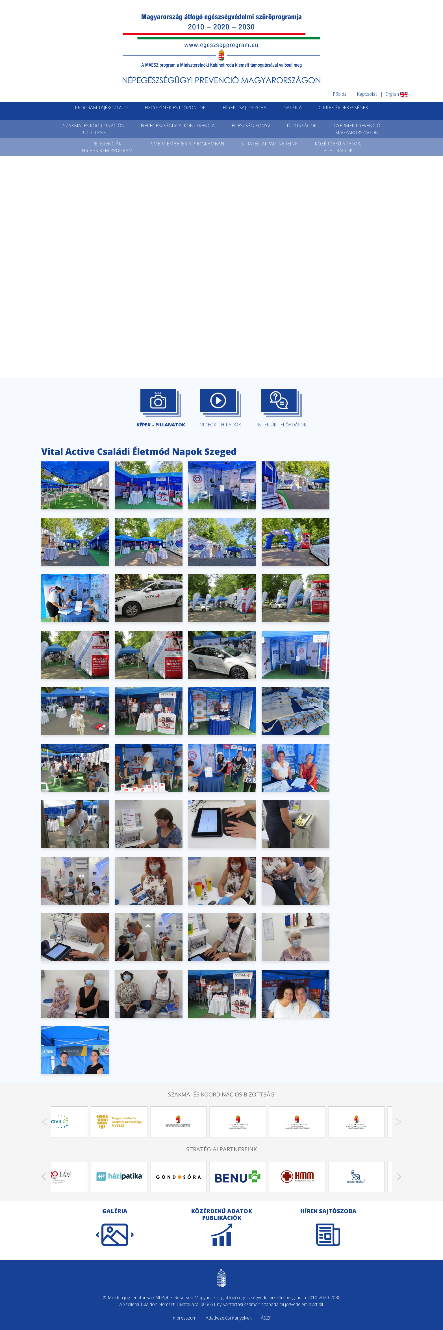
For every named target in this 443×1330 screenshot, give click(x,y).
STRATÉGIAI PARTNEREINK (269, 144)
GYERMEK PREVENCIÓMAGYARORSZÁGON (357, 129)
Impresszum (183, 1318)
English (396, 94)
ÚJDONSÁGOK (302, 126)
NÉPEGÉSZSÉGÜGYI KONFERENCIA (178, 126)
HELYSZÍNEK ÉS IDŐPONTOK (175, 107)
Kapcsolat (367, 94)
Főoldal (340, 94)
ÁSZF (266, 1318)
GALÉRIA (292, 107)
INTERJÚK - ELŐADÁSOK (282, 408)
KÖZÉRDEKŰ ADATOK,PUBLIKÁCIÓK (338, 147)
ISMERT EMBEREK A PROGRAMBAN (186, 144)
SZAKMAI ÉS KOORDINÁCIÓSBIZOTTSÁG (93, 129)
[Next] (398, 1121)
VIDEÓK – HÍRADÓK (220, 408)
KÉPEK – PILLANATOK (160, 408)
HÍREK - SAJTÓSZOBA (244, 107)
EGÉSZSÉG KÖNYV (251, 126)
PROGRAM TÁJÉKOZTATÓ (101, 107)
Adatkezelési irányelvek (228, 1318)
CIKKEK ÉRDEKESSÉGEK (343, 107)
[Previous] (44, 1121)
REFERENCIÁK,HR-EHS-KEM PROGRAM (107, 147)
